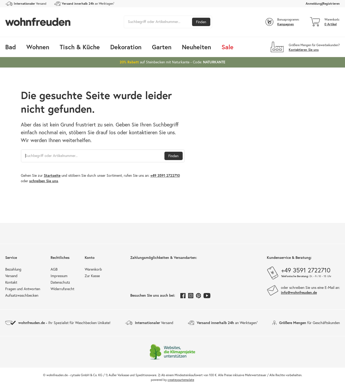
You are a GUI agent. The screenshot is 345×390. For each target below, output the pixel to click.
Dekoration (125, 47)
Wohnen (37, 47)
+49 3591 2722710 (165, 175)
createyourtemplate (181, 380)
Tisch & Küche (80, 47)
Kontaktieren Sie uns (304, 50)
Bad (10, 47)
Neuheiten (196, 47)
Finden (201, 22)
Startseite (52, 175)
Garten (161, 47)
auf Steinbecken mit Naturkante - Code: (172, 62)
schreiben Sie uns (43, 181)
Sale (227, 47)
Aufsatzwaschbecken (21, 295)
